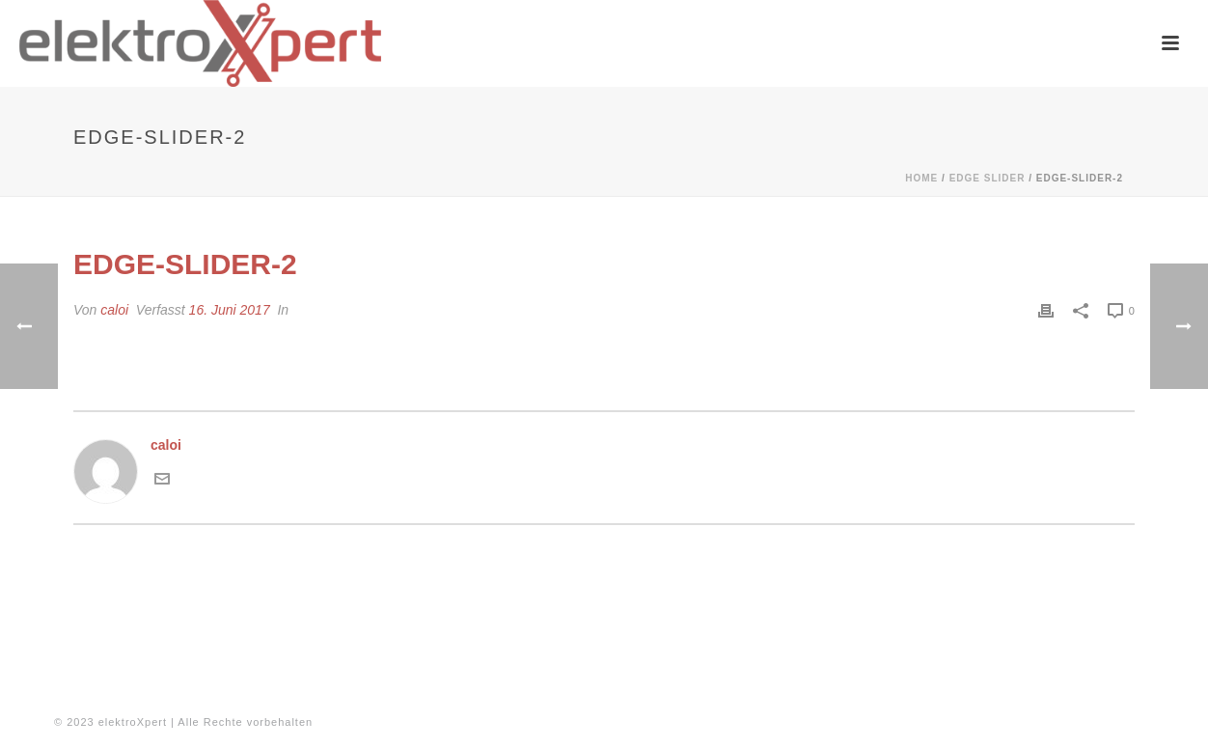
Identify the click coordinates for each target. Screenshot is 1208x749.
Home (921, 178)
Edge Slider (987, 178)
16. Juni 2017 (229, 310)
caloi (114, 310)
